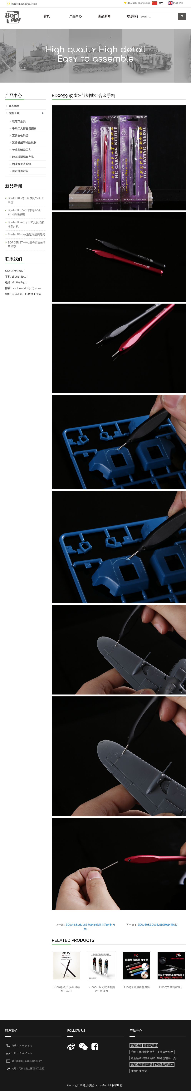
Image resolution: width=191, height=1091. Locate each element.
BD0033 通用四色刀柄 (136, 987)
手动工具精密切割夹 (24, 128)
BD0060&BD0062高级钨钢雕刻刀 (158, 924)
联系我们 (133, 16)
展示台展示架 (20, 171)
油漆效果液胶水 (21, 164)
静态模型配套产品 (23, 156)
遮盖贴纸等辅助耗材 (24, 142)
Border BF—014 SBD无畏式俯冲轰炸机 (26, 224)
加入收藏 (130, 3)
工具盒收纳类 (20, 135)
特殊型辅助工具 (21, 149)
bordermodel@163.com (24, 3)
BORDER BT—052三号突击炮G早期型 (26, 244)
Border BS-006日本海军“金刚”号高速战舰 (24, 212)
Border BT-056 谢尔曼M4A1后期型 (26, 200)
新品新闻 (104, 16)
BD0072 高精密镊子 (171, 987)
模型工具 (14, 113)
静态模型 (14, 106)
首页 (47, 16)
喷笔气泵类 (19, 121)
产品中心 (75, 16)
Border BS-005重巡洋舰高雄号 (26, 234)
